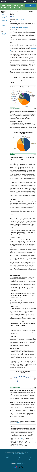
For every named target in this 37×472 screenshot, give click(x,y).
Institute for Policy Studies (21, 463)
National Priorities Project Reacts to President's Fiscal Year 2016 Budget (5, 18)
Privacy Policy (18, 459)
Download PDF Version (19, 19)
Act (30, 457)
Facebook (11, 16)
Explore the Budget (30, 456)
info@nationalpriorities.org (18, 453)
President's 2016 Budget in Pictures (4, 26)
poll (21, 438)
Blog (19, 457)
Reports (18, 456)
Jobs (30, 459)
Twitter (12, 16)
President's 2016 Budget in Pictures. (16, 422)
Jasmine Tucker (14, 27)
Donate (31, 5)
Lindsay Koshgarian (24, 27)
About (7, 457)
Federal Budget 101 (13, 399)
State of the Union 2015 (4, 34)
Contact (7, 459)
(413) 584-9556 (29, 452)
